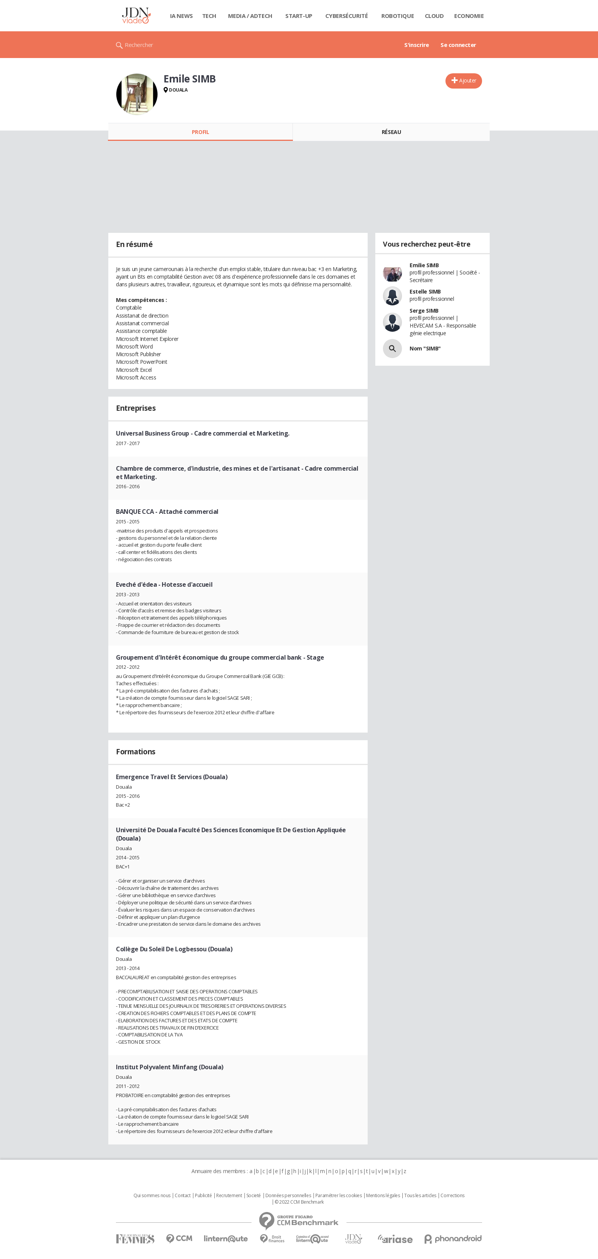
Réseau (391, 132)
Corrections (452, 1195)
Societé (253, 1195)
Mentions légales (383, 1195)
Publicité (203, 1195)
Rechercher (139, 44)
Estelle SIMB (425, 291)
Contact (182, 1195)
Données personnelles (288, 1195)
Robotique (397, 15)
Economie (469, 15)
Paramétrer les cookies (338, 1195)
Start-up (298, 15)
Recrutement (229, 1195)
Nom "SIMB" (425, 348)
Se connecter (458, 44)
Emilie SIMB (424, 265)
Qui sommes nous (151, 1195)
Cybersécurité (346, 15)
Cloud (434, 15)
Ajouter (467, 80)
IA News (181, 15)
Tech (209, 15)
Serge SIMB (424, 310)
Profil (200, 132)
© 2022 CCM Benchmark (299, 1202)
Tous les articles (420, 1195)
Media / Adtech (250, 15)
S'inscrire (416, 44)
